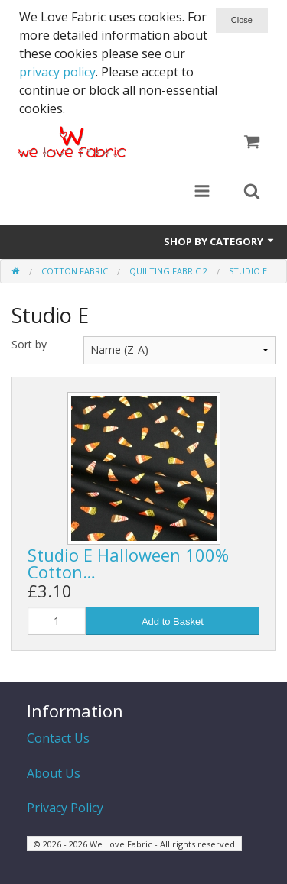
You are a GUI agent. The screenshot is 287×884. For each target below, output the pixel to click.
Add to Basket (173, 621)
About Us (53, 773)
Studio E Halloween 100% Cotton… (128, 563)
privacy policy (57, 71)
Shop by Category (220, 241)
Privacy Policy (65, 807)
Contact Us (58, 738)
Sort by (29, 344)
